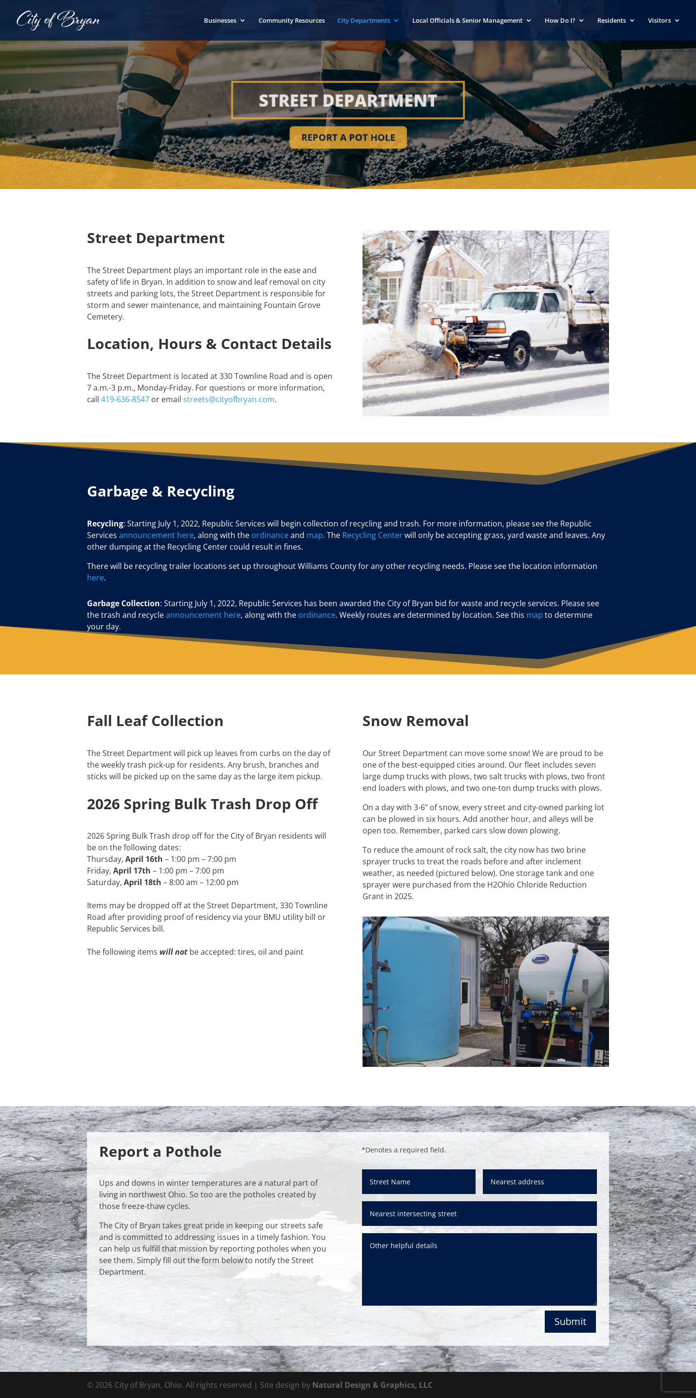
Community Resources (292, 21)
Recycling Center (372, 535)
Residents (611, 21)
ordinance (270, 535)
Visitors (659, 21)
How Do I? (560, 21)
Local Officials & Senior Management (467, 21)
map (314, 535)
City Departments (363, 21)
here (95, 577)
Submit (570, 1321)
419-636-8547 (125, 399)
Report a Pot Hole (348, 137)
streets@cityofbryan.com (229, 399)
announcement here (156, 535)
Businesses (220, 21)
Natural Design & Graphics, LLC (372, 1385)
